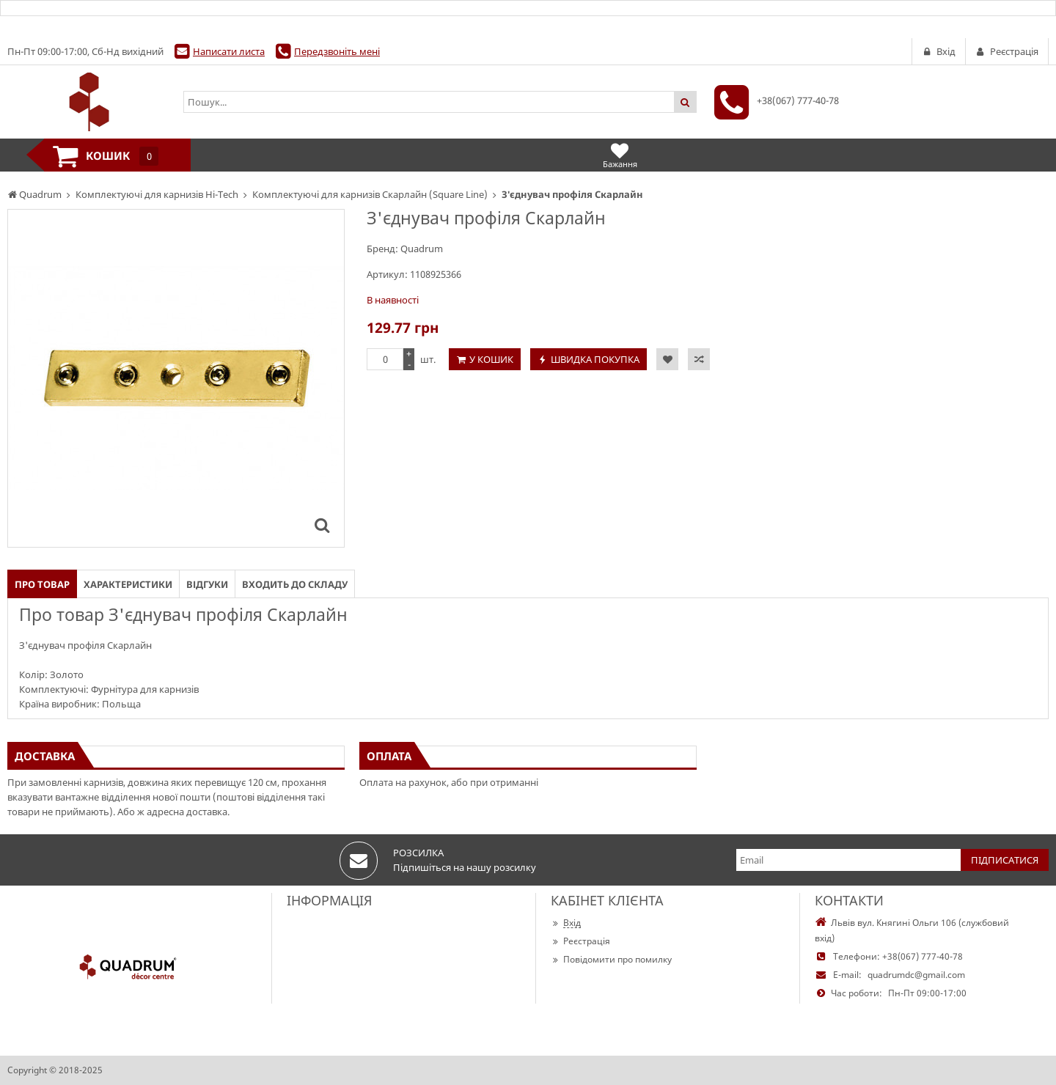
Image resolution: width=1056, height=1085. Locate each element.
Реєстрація (580, 941)
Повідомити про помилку (611, 959)
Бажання (620, 155)
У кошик (491, 359)
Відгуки (207, 584)
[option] (176, 378)
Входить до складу (295, 584)
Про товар (42, 584)
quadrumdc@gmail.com (916, 974)
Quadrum (421, 248)
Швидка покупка (595, 359)
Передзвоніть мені (337, 51)
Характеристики (128, 584)
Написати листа (229, 51)
